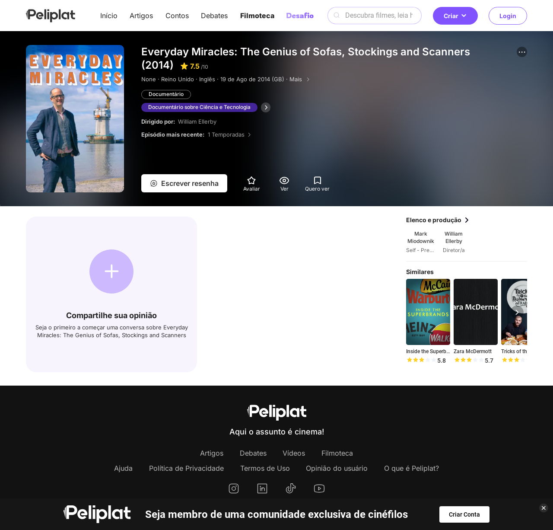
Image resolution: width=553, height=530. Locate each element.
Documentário (166, 94)
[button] (522, 52)
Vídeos (294, 453)
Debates (214, 15)
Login (507, 15)
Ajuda (123, 468)
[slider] (421, 360)
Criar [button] (455, 15)
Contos (177, 15)
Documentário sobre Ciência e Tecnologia (199, 107)
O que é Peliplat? (411, 468)
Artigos (141, 15)
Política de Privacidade (186, 468)
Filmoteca (257, 15)
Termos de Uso (265, 468)
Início (109, 15)
